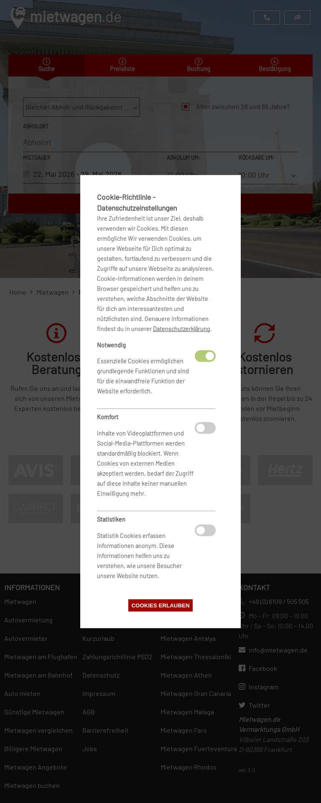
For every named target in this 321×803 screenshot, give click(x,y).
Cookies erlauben (160, 605)
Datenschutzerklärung (181, 328)
